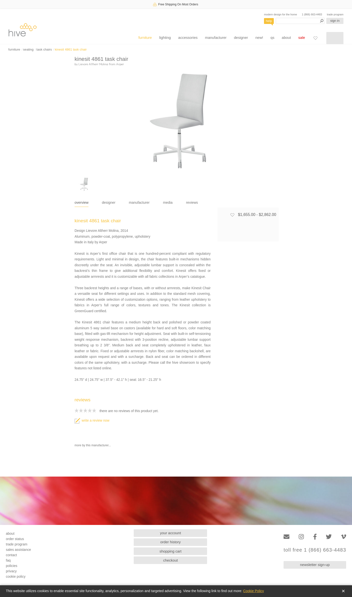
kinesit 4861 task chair (71, 49)
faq (8, 560)
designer (241, 37)
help (269, 21)
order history (170, 542)
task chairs (44, 49)
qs (273, 37)
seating (28, 49)
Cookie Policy (253, 591)
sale (301, 37)
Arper (120, 64)
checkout (170, 560)
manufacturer (215, 37)
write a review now (92, 420)
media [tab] (168, 202)
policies (11, 566)
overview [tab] (81, 202)
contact (11, 555)
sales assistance (18, 550)
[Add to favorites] (232, 215)
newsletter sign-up (315, 565)
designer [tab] (108, 202)
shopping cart (170, 551)
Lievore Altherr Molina (93, 64)
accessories (188, 37)
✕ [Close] (343, 591)
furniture (145, 37)
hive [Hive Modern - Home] (22, 29)
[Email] (286, 536)
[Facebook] (315, 536)
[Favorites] (315, 38)
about (286, 37)
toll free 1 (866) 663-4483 (315, 550)
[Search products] (300, 21)
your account (170, 533)
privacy (11, 571)
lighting (165, 37)
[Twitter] (329, 536)
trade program (335, 14)
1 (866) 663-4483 (312, 14)
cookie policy (15, 576)
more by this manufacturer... (93, 445)
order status (15, 539)
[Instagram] (301, 536)
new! (259, 37)
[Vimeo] (343, 536)
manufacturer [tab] (139, 202)
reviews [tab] (192, 202)
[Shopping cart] (334, 38)
